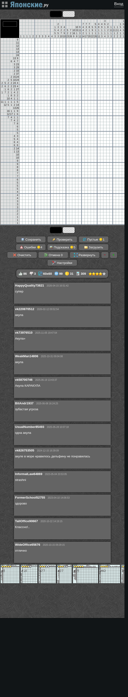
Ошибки (31, 247)
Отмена (53, 255)
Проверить (62, 239)
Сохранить (31, 239)
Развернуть (84, 255)
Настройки (62, 263)
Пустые (94, 239)
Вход (118, 4)
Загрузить (93, 247)
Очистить (22, 255)
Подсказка (62, 247)
